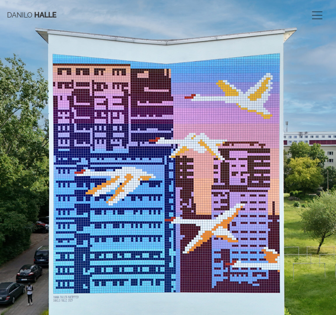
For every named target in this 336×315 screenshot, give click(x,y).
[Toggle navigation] (317, 15)
